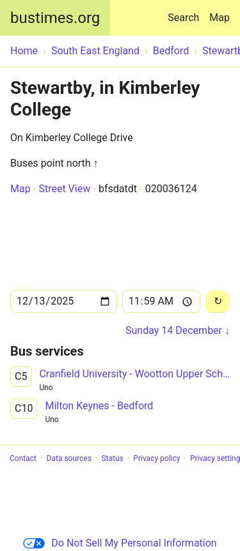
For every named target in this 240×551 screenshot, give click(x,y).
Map (219, 17)
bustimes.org (55, 18)
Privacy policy (156, 458)
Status (112, 458)
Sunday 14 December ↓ (177, 330)
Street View (64, 189)
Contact (23, 458)
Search (186, 12)
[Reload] (217, 302)
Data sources (69, 458)
